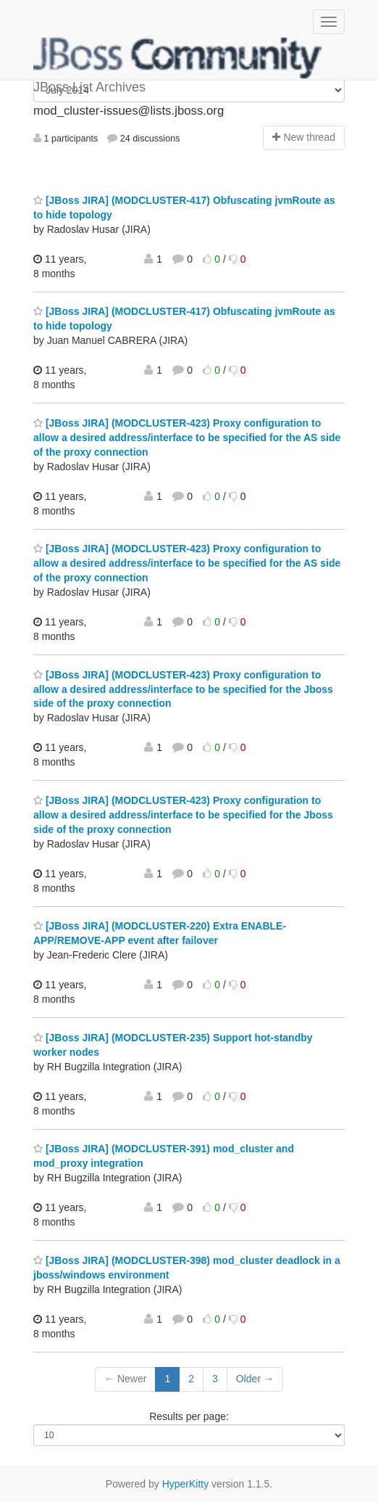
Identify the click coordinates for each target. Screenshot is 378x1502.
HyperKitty (185, 1484)
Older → (255, 1378)
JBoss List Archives (178, 58)
